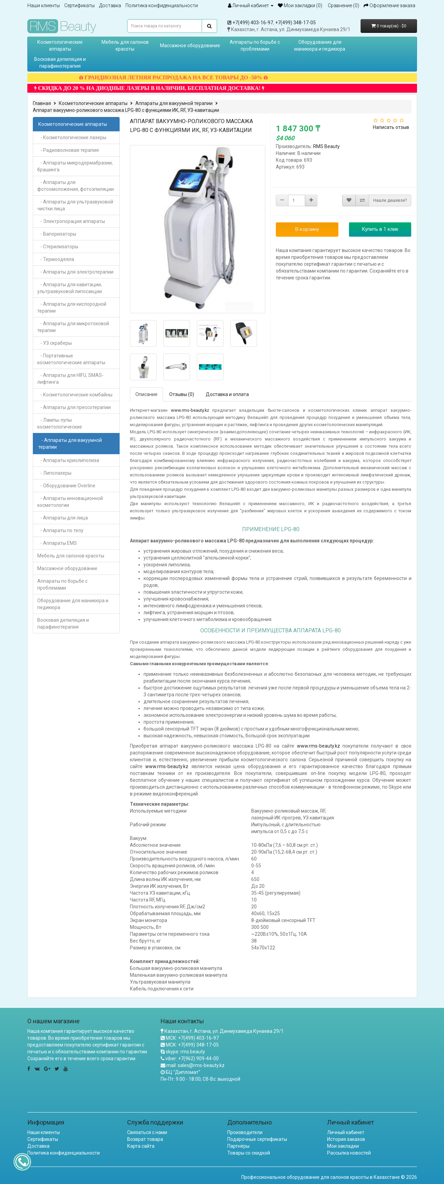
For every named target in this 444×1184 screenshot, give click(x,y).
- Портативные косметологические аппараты (71, 359)
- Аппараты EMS (57, 543)
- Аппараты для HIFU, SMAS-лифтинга (70, 378)
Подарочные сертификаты (257, 1139)
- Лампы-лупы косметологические (59, 423)
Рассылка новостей (349, 1153)
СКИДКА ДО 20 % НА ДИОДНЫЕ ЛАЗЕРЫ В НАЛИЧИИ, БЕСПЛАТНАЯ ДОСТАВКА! (160, 88)
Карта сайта (140, 1146)
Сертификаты (79, 5)
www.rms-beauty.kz (190, 410)
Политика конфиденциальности (161, 5)
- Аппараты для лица (62, 518)
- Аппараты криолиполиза (68, 460)
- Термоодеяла (55, 259)
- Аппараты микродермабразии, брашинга (75, 166)
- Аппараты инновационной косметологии (70, 502)
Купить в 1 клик (380, 229)
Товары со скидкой (248, 1153)
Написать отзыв (391, 127)
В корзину (307, 229)
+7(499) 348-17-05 (295, 22)
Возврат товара (145, 1139)
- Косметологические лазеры (71, 137)
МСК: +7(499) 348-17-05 (192, 1045)
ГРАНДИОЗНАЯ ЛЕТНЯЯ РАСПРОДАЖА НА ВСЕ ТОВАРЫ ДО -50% (184, 77)
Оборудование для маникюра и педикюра (319, 45)
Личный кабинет (345, 1132)
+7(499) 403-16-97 (252, 22)
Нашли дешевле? (390, 200)
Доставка (110, 5)
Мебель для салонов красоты (125, 45)
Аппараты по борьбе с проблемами (255, 45)
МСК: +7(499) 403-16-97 (192, 1038)
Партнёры (238, 1146)
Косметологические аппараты (60, 45)
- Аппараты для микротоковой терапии (73, 327)
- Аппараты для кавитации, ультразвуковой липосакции (69, 288)
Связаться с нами (147, 1132)
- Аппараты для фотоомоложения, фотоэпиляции (75, 186)
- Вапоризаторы (56, 234)
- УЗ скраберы (54, 343)
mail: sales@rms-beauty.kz (195, 1065)
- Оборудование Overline (66, 485)
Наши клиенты (43, 5)
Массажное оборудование (190, 45)
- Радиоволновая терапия (68, 150)
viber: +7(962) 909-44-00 (192, 1058)
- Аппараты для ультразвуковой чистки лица (75, 205)
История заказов (346, 1139)
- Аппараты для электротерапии (75, 272)
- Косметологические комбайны (74, 394)
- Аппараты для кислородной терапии (71, 307)
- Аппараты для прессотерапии (74, 407)
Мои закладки (343, 1146)
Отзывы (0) (181, 394)
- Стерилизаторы (57, 246)
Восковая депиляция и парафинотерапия (60, 62)
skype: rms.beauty (185, 1051)
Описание (146, 394)
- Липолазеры (54, 473)
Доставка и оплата (227, 394)
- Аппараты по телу (60, 530)
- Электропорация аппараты (71, 221)
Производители (245, 1132)
